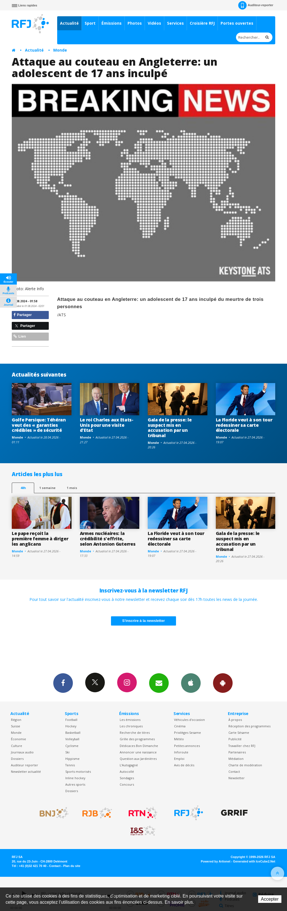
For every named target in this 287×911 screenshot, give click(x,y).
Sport (90, 23)
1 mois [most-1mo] (72, 488)
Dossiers (17, 758)
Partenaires (237, 752)
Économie (18, 739)
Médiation (236, 758)
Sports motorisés (78, 771)
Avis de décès (184, 765)
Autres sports (75, 784)
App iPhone (191, 682)
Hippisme (72, 758)
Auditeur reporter (24, 765)
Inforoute (181, 752)
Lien (19, 336)
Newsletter (236, 778)
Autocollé (127, 771)
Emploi (179, 758)
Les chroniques (131, 726)
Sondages (127, 778)
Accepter (270, 899)
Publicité (235, 739)
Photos (135, 23)
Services (175, 23)
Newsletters (159, 682)
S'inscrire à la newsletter (143, 621)
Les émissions (130, 719)
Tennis (70, 765)
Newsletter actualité (26, 771)
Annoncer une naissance (138, 752)
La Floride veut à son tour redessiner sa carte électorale (244, 425)
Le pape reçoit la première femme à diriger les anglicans (40, 538)
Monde (60, 50)
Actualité (69, 23)
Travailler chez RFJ (241, 746)
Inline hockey (75, 778)
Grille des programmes (137, 739)
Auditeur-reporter (255, 5)
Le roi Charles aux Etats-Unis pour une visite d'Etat (106, 425)
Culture (16, 746)
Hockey (70, 726)
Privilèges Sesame (187, 732)
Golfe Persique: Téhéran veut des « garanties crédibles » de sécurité (39, 425)
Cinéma (180, 726)
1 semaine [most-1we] (47, 488)
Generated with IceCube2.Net (254, 861)
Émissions (111, 23)
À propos (235, 719)
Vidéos (154, 23)
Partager (22, 315)
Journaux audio (22, 752)
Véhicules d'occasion (189, 719)
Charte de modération (245, 765)
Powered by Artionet (215, 861)
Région (16, 719)
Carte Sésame (238, 732)
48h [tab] (23, 488)
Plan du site (71, 866)
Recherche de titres (135, 732)
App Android (223, 682)
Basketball (72, 732)
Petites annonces (187, 746)
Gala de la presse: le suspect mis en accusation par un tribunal (169, 428)
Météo (179, 739)
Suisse (15, 726)
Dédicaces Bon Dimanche (139, 746)
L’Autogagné (129, 765)
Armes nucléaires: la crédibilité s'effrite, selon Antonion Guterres (108, 538)
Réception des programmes (249, 726)
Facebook (63, 682)
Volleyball (72, 739)
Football (71, 719)
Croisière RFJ (202, 23)
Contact (234, 771)
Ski (67, 752)
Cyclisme (71, 746)
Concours (127, 784)
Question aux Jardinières (138, 758)
